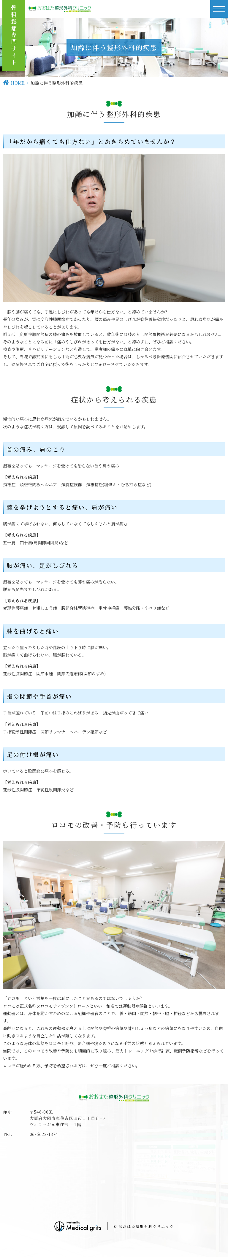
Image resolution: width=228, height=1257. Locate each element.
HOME (18, 83)
